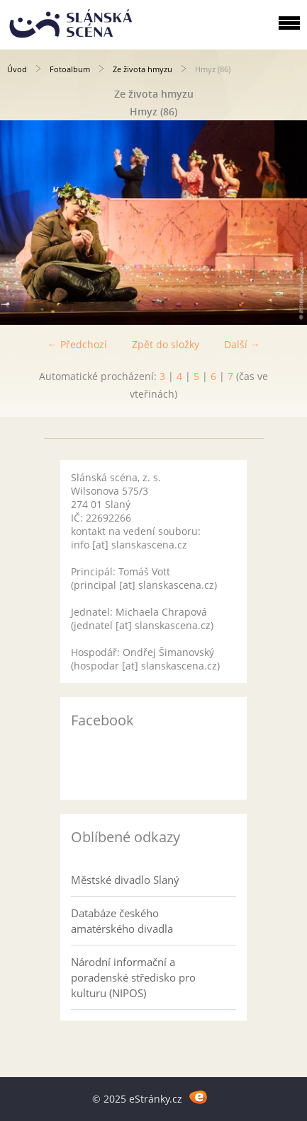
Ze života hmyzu (142, 69)
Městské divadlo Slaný (125, 880)
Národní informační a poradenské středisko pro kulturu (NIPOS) (133, 977)
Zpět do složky (165, 344)
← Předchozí (77, 344)
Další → (242, 344)
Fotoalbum (70, 69)
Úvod (17, 69)
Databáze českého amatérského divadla (122, 921)
